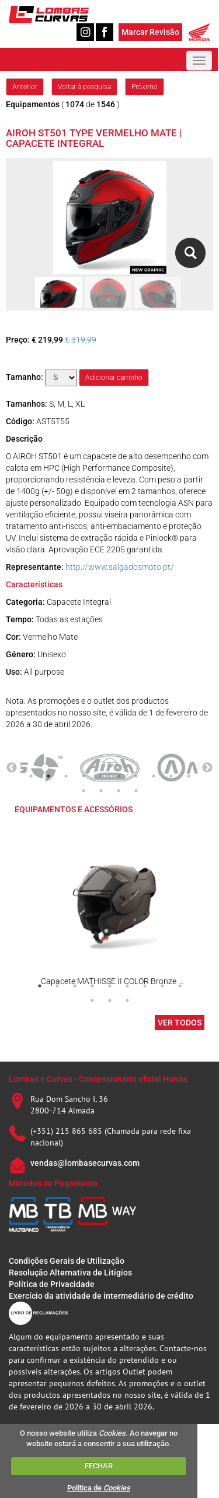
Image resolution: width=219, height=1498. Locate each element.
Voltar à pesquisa (84, 87)
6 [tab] (118, 776)
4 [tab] (83, 776)
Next (207, 768)
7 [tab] (136, 776)
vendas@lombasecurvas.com (85, 1163)
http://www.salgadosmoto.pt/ (119, 567)
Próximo (144, 87)
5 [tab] (101, 776)
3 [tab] (66, 776)
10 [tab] (188, 776)
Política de (98, 1487)
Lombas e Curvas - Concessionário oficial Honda (98, 1079)
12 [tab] (101, 790)
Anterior (24, 87)
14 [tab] (136, 790)
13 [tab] (118, 790)
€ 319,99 (80, 339)
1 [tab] (31, 776)
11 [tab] (83, 790)
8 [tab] (153, 776)
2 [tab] (48, 776)
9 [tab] (171, 776)
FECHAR (99, 1465)
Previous (12, 768)
